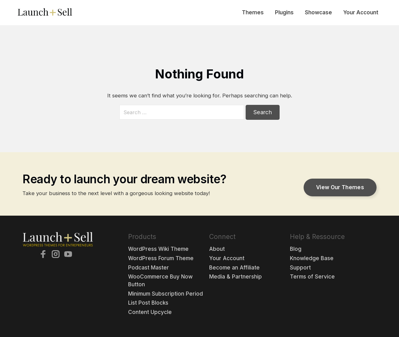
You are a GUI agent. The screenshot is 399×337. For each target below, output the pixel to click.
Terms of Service (312, 277)
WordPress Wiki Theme (158, 249)
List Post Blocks (148, 303)
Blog (295, 249)
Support (300, 267)
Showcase (318, 12)
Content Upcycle (150, 312)
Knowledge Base (312, 258)
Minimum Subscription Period (165, 294)
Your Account (360, 12)
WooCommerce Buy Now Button (160, 281)
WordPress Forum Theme (161, 258)
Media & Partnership (235, 277)
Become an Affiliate (234, 267)
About (217, 249)
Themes (253, 12)
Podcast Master (148, 267)
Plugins (284, 12)
